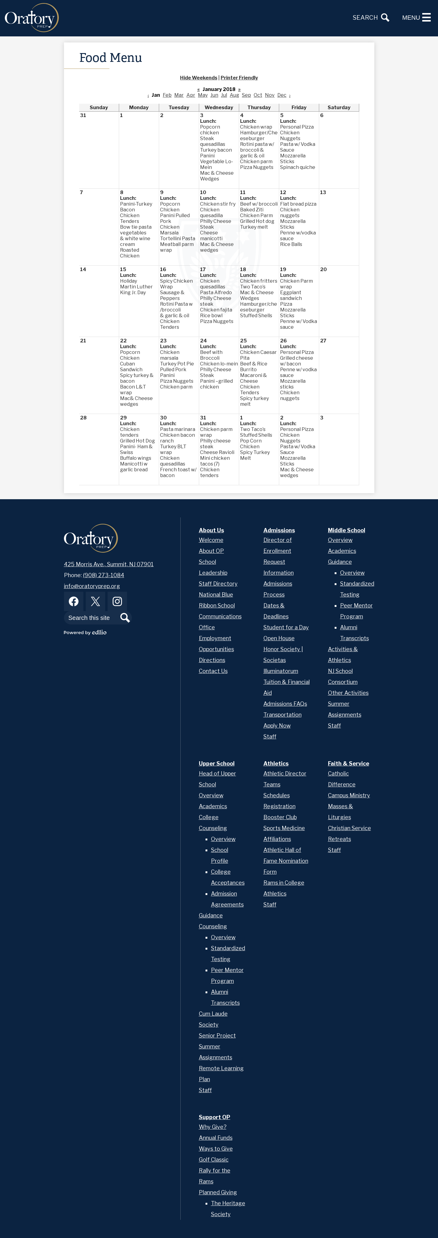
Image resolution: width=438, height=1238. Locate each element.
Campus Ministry (349, 795)
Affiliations (277, 839)
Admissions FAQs (285, 704)
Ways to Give (216, 1148)
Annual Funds (215, 1138)
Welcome (211, 540)
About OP (211, 551)
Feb (167, 95)
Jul (224, 95)
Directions (212, 660)
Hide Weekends (198, 78)
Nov (270, 95)
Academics (342, 551)
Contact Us (213, 671)
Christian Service (349, 828)
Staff (269, 736)
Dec (281, 95)
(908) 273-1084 (103, 575)
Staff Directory (218, 583)
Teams (271, 784)
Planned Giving (218, 1192)
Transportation (282, 715)
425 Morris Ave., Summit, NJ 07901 (109, 564)
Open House (279, 638)
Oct (258, 95)
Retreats (339, 839)
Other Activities (348, 693)
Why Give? (212, 1127)
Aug (234, 95)
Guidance (340, 562)
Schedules (276, 795)
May (203, 95)
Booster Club (280, 817)
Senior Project (217, 1035)
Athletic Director (284, 773)
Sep (246, 95)
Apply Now (277, 725)
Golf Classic (214, 1159)
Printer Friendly (239, 78)
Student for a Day (286, 627)
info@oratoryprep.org (92, 586)
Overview (340, 540)
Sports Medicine (284, 828)
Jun (214, 95)
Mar (179, 95)
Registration (279, 806)
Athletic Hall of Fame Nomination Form (285, 861)
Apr (190, 95)
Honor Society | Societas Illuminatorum (283, 660)
